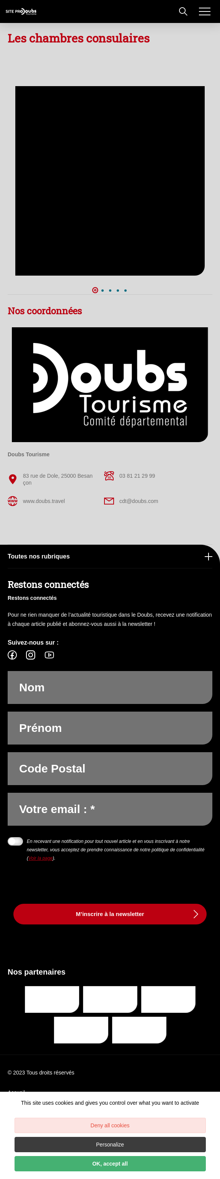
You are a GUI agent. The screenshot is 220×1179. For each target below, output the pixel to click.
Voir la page (40, 858)
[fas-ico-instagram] (30, 655)
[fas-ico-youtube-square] (49, 655)
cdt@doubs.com (131, 501)
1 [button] (95, 290)
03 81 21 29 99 (129, 475)
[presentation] (66, 877)
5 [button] (125, 290)
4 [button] (118, 290)
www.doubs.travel (36, 501)
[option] (110, 180)
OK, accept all (110, 1164)
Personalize (110, 1144)
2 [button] (102, 290)
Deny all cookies (110, 1125)
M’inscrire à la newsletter (110, 914)
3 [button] (110, 290)
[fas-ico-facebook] (14, 655)
